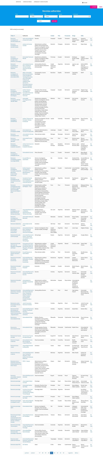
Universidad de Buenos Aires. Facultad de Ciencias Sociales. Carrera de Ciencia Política (28, 67)
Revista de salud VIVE (15, 444)
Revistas (18, 1)
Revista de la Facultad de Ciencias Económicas (16, 259)
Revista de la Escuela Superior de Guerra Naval (15, 253)
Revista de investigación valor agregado (15, 140)
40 (48, 453)
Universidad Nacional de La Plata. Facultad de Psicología (28, 426)
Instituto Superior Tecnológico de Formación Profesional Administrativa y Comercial (28, 92)
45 (63, 453)
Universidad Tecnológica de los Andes (27, 100)
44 (60, 453)
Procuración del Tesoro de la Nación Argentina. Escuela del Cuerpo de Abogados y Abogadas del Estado (28, 246)
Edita (82, 35)
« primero (26, 453)
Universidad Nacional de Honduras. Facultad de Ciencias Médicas (28, 440)
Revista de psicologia (15, 381)
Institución (75, 14)
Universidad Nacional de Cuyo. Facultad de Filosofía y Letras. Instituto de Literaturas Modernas (28, 355)
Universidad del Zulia (27, 317)
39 (45, 453)
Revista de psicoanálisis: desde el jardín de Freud (16, 377)
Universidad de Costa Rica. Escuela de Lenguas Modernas (27, 341)
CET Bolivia (25, 444)
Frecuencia (39, 18)
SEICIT (24, 72)
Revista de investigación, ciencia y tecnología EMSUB (16, 160)
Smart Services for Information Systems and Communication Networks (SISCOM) (27, 84)
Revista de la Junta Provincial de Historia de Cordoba (15, 305)
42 (54, 453)
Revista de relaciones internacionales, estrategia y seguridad (16, 432)
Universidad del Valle (27, 406)
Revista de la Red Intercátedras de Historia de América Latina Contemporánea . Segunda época (16, 311)
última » (77, 453)
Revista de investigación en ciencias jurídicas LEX (15, 40)
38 (42, 453)
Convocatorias (27, 1)
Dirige (73, 35)
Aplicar (54, 21)
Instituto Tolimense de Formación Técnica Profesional (28, 120)
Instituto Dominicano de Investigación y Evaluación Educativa (28, 145)
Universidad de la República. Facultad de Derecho (28, 282)
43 (57, 453)
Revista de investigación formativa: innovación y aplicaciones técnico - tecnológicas (16, 92)
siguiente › (70, 453)
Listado (94, 7)
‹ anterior (33, 453)
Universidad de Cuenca (28, 152)
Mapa (100, 7)
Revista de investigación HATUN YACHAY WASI (15, 100)
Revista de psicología (15, 385)
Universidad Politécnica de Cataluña (27, 80)
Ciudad (60, 14)
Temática (32, 14)
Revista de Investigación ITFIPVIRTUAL (14, 120)
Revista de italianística (16, 223)
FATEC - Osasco (26, 361)
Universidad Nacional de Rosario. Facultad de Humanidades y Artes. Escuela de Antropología (28, 237)
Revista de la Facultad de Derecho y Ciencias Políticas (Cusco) (16, 292)
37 (39, 453)
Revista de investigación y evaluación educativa (15, 145)
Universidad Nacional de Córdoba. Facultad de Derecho (28, 273)
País (45, 14)
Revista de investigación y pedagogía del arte (15, 154)
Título (16, 14)
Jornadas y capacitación (41, 1)
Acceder (84, 2)
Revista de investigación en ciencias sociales (14, 46)
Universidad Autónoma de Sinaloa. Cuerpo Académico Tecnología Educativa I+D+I (28, 75)
